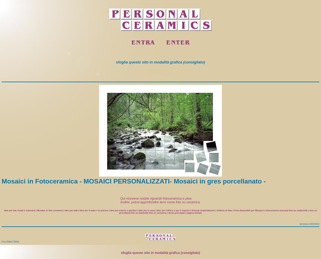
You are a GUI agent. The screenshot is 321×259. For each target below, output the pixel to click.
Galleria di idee (224, 210)
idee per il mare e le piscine (94, 210)
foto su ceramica (188, 202)
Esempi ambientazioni (203, 210)
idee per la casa (146, 210)
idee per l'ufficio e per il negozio (173, 210)
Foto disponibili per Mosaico (249, 210)
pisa (188, 198)
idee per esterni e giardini (123, 210)
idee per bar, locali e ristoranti (19, 210)
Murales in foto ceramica (50, 210)
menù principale (176, 213)
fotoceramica (172, 198)
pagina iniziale (194, 213)
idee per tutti (71, 210)
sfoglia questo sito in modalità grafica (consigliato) (160, 253)
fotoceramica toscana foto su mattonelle (287, 210)
